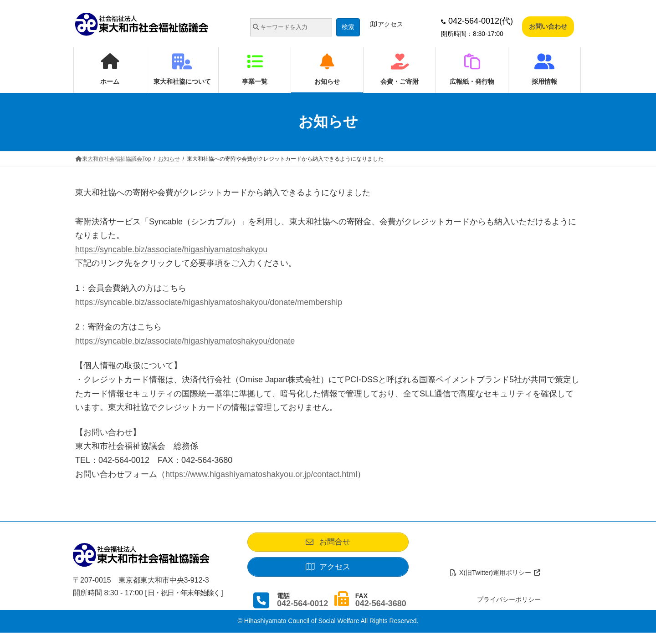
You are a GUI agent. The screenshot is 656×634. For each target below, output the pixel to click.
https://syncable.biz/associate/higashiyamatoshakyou (171, 249)
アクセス (386, 24)
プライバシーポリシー (509, 600)
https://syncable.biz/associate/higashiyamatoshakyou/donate (185, 340)
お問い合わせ (548, 26)
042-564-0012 (302, 604)
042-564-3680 (380, 604)
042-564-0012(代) (477, 20)
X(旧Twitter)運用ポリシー (495, 574)
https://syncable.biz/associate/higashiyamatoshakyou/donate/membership (208, 302)
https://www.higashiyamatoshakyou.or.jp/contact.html (261, 474)
